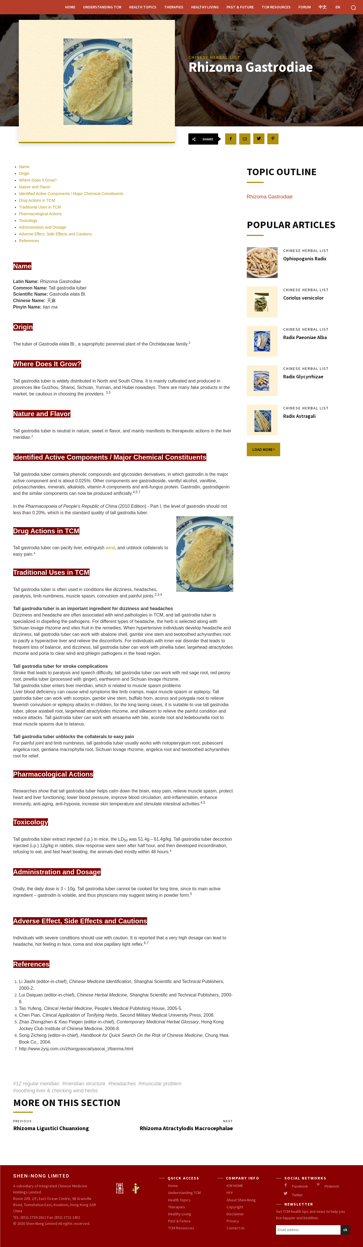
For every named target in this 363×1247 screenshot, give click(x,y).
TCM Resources (276, 7)
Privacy (233, 1220)
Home (70, 7)
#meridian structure (84, 1083)
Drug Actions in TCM (37, 200)
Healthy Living (205, 7)
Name (24, 166)
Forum (304, 7)
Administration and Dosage (42, 227)
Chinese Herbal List (306, 250)
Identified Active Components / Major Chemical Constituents (71, 193)
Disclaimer (235, 1213)
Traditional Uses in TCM (40, 207)
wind (110, 547)
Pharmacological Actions (40, 214)
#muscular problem (160, 1083)
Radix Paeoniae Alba (305, 337)
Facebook (300, 1186)
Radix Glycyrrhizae (303, 376)
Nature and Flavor (35, 187)
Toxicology (28, 220)
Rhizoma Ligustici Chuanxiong (51, 1128)
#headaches (122, 1083)
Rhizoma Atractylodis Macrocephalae (186, 1128)
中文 (323, 7)
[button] (353, 7)
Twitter (297, 1195)
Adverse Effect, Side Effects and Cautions (55, 234)
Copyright (235, 1206)
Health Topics (142, 7)
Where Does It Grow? (38, 180)
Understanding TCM (102, 7)
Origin (24, 173)
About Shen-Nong (241, 1199)
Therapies (173, 7)
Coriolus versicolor (303, 298)
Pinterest (332, 1186)
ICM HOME (235, 1185)
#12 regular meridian (36, 1083)
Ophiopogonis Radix (305, 258)
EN (337, 7)
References (29, 240)
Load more (263, 449)
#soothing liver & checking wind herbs (55, 1090)
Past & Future (240, 7)
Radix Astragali (299, 416)
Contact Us (236, 1227)
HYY (230, 1192)
